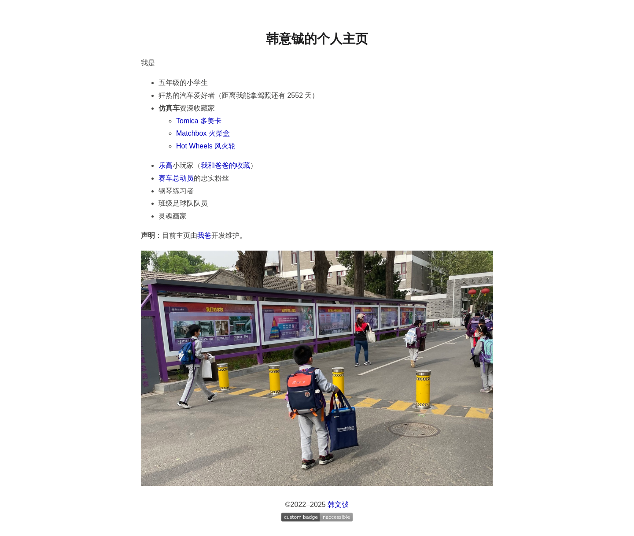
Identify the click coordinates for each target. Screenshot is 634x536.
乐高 (165, 165)
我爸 (204, 235)
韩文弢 (338, 504)
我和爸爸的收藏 (225, 165)
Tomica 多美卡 (198, 121)
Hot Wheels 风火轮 (206, 146)
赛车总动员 (176, 178)
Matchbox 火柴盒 (203, 133)
